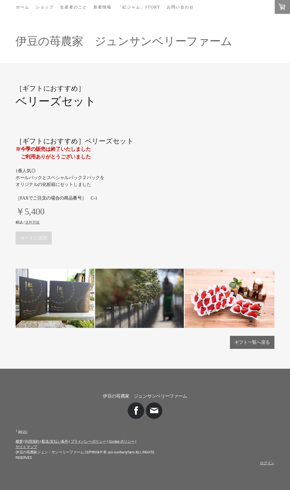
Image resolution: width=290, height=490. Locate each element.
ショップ (45, 7)
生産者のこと (73, 7)
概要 (19, 441)
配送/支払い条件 (55, 441)
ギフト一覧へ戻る (252, 342)
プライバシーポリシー (88, 441)
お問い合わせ (180, 7)
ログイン (267, 463)
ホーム (22, 7)
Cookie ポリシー (122, 441)
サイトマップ (26, 447)
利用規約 (32, 441)
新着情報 (102, 7)
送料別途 (32, 222)
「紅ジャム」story (139, 7)
